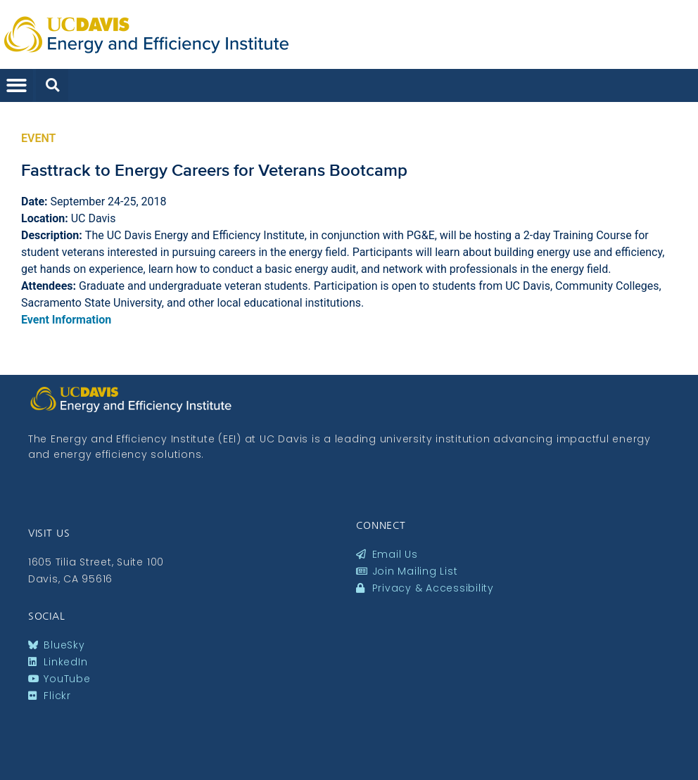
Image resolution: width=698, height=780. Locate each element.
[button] (16, 85)
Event (38, 138)
